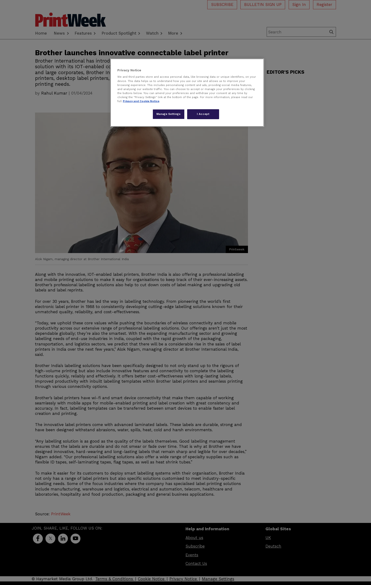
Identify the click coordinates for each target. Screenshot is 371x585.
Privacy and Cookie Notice (141, 101)
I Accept (203, 114)
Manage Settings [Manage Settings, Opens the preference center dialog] (168, 114)
